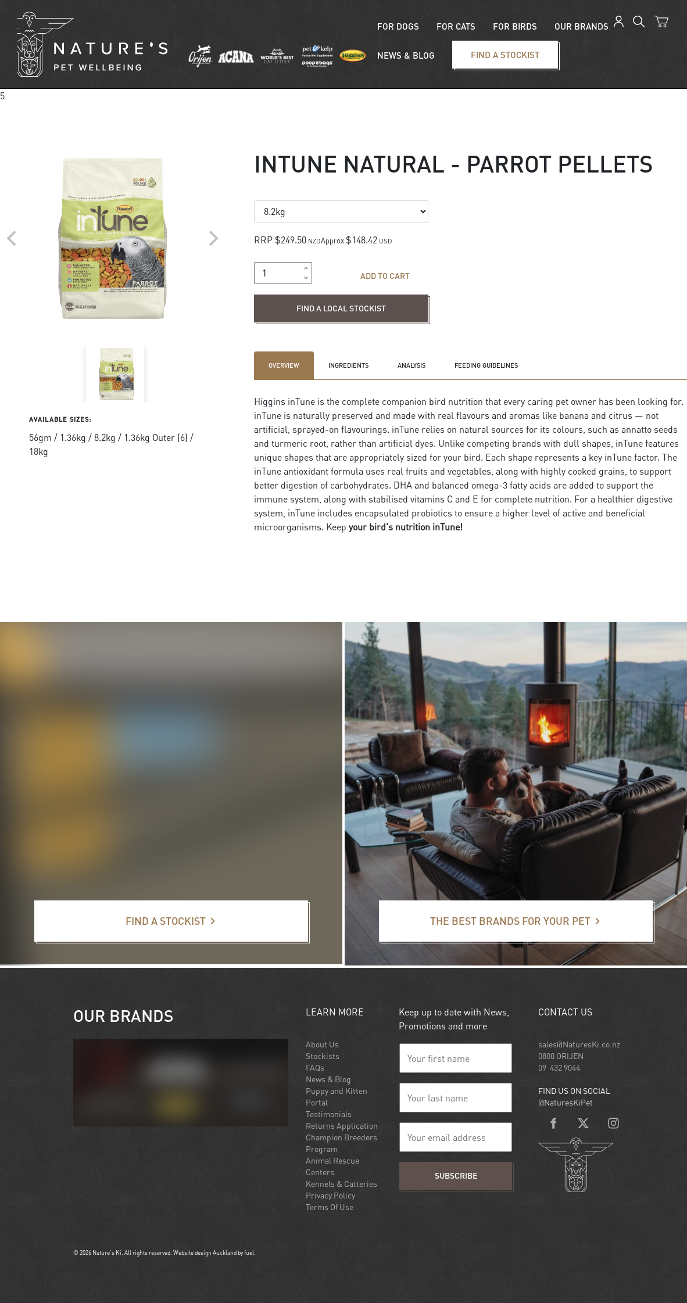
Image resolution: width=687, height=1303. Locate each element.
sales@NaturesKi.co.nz (579, 1044)
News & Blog (328, 1079)
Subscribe (456, 1175)
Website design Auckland (205, 1252)
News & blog (406, 55)
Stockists (322, 1056)
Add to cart (385, 276)
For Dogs (398, 26)
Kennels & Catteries (341, 1184)
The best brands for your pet (437, 907)
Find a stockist (473, 47)
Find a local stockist (294, 301)
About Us (322, 1044)
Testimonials (329, 1114)
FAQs (315, 1067)
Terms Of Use (329, 1207)
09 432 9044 (559, 1067)
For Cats (455, 26)
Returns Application (342, 1125)
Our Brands (581, 26)
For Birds (515, 26)
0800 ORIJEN (561, 1056)
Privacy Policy (330, 1195)
